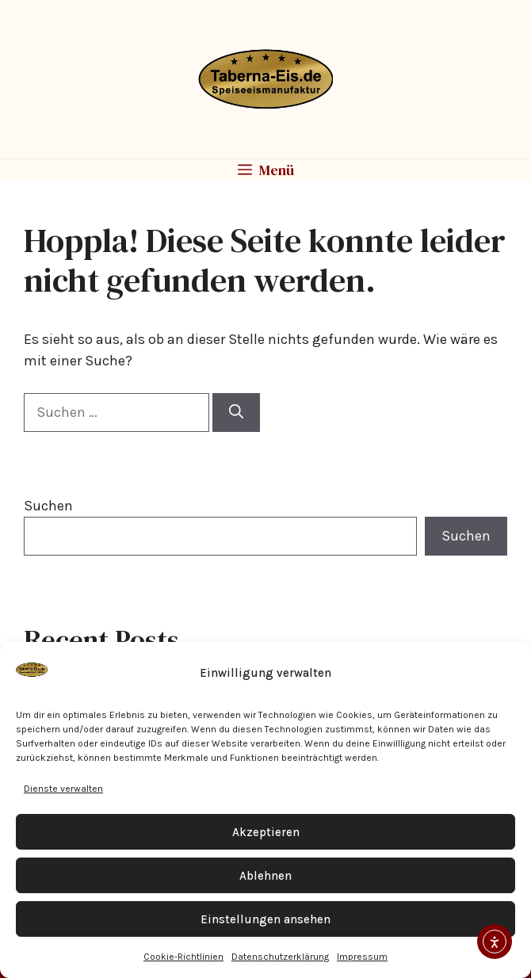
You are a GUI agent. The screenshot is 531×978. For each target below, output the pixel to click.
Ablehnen (265, 876)
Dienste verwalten (63, 788)
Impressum (362, 956)
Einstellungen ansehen (265, 919)
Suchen (48, 505)
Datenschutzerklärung (280, 956)
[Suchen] (236, 412)
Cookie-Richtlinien (183, 956)
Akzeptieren (266, 832)
